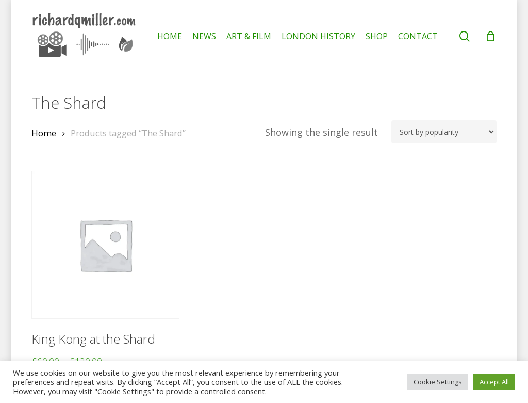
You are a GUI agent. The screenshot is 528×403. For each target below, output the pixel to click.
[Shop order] (444, 131)
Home (43, 133)
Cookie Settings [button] (438, 381)
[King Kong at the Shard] (105, 245)
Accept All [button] (494, 381)
